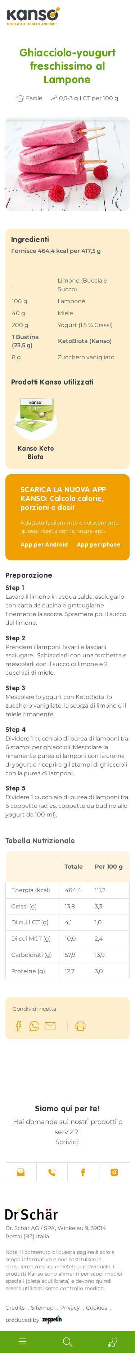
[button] (18, 1026)
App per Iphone (99, 545)
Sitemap (42, 1307)
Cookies (96, 1307)
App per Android (45, 545)
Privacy (70, 1307)
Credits (14, 1307)
